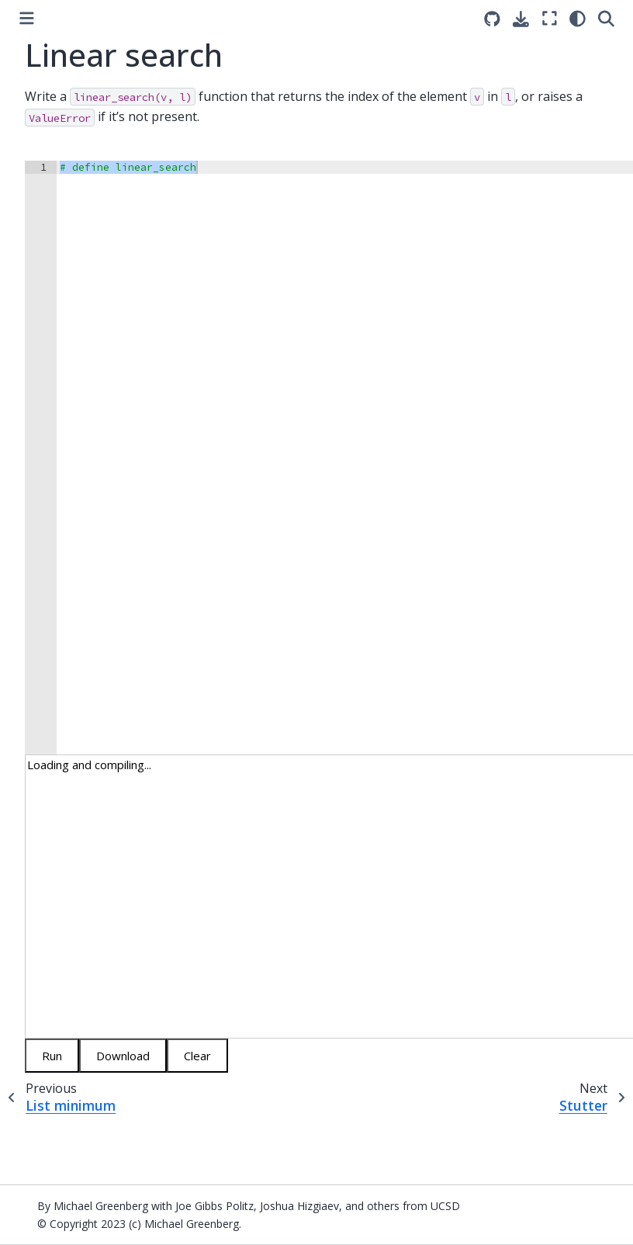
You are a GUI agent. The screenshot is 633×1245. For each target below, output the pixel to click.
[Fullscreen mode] (549, 18)
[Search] (606, 18)
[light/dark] (577, 18)
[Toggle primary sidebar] (26, 18)
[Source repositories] (492, 19)
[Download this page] (521, 19)
